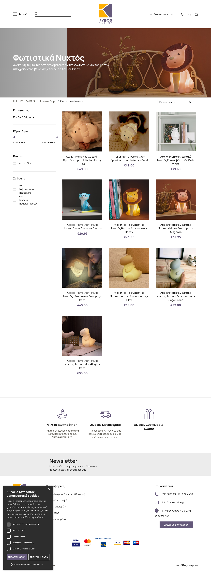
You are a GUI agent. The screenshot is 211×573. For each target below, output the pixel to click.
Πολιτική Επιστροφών (57, 500)
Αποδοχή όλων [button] (17, 557)
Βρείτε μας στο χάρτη (176, 524)
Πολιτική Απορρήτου (56, 519)
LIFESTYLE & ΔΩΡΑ (24, 101)
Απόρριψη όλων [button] (39, 557)
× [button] (49, 489)
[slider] (14, 137)
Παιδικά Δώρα (48, 101)
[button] (28, 564)
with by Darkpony (187, 565)
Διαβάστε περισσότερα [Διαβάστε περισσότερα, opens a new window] (32, 517)
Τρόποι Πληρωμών (55, 506)
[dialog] (28, 528)
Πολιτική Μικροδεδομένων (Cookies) (65, 494)
